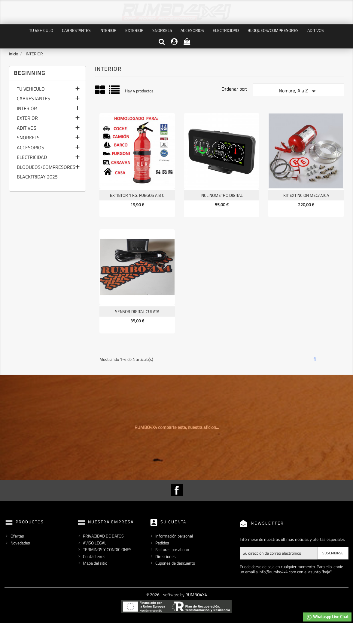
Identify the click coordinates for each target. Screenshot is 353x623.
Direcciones (165, 556)
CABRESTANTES (76, 30)
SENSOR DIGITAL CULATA (137, 311)
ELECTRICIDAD (226, 30)
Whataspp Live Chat (327, 616)
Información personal (174, 536)
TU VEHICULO (41, 30)
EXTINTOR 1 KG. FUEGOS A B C (137, 195)
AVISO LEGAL (94, 543)
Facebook (177, 490)
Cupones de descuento (175, 563)
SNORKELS (162, 30)
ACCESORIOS (192, 30)
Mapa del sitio (95, 563)
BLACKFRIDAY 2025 (37, 177)
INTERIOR (108, 30)
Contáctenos (94, 556)
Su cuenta (173, 522)
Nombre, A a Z (298, 91)
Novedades (20, 543)
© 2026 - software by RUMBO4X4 (176, 594)
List (114, 92)
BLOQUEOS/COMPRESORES (273, 30)
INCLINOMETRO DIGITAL (221, 195)
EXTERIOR (134, 30)
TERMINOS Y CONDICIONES (107, 549)
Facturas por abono (172, 549)
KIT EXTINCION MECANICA (306, 195)
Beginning (29, 73)
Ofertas (17, 536)
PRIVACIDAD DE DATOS (103, 536)
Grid (100, 90)
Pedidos (162, 543)
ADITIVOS (315, 30)
